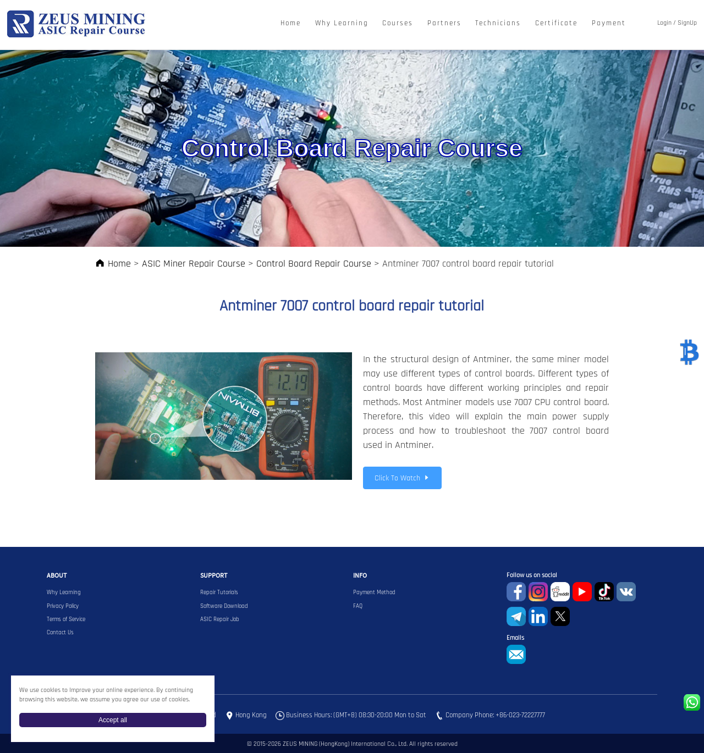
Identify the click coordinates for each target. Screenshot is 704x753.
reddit (560, 591)
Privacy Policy (63, 606)
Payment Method (374, 592)
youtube (582, 591)
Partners (444, 23)
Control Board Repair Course (313, 263)
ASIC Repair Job (219, 619)
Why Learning (342, 23)
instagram (538, 591)
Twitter (560, 616)
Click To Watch (402, 478)
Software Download (224, 606)
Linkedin (538, 616)
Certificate (556, 23)
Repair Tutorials (219, 592)
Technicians (498, 23)
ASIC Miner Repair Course (193, 263)
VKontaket (626, 591)
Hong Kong (251, 715)
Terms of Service (66, 619)
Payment (609, 23)
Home (290, 23)
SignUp (687, 22)
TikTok (604, 591)
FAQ (357, 606)
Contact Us (60, 632)
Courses (397, 23)
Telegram (516, 616)
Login (664, 22)
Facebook (516, 591)
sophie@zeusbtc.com (516, 654)
